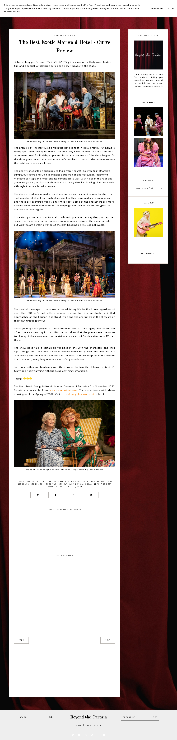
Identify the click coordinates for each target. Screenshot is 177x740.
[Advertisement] (64, 668)
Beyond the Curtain (88, 717)
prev (21, 640)
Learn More (156, 8)
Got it (170, 8)
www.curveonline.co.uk (63, 390)
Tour (80, 487)
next (108, 640)
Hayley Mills (66, 481)
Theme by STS (93, 725)
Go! (51, 717)
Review (62, 484)
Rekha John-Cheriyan (43, 484)
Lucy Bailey (82, 481)
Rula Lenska (76, 484)
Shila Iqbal (92, 484)
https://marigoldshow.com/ (77, 394)
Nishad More (99, 481)
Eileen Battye (48, 481)
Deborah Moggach (26, 481)
